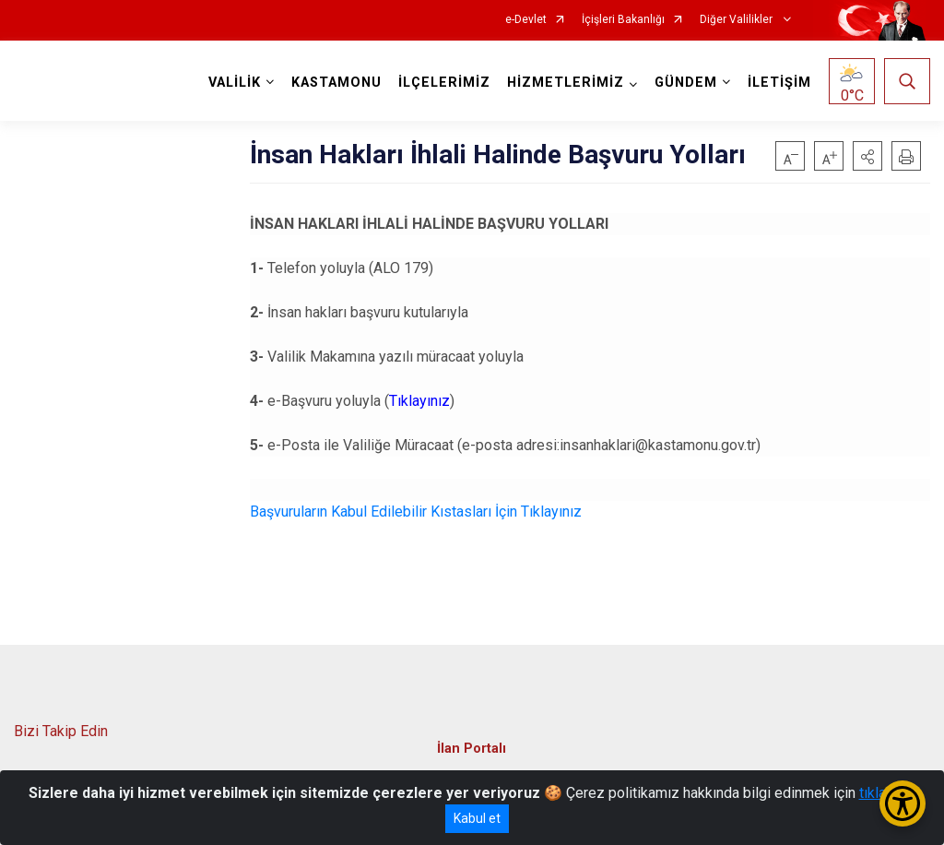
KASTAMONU (336, 82)
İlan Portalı (471, 748)
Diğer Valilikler (737, 20)
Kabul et (477, 818)
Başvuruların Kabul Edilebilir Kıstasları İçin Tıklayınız (416, 511)
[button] (867, 156)
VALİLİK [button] (234, 82)
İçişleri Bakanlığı (623, 20)
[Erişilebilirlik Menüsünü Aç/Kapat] (902, 803)
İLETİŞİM (779, 82)
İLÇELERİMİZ (444, 82)
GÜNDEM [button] (686, 82)
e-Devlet (526, 20)
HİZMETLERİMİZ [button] (565, 82)
